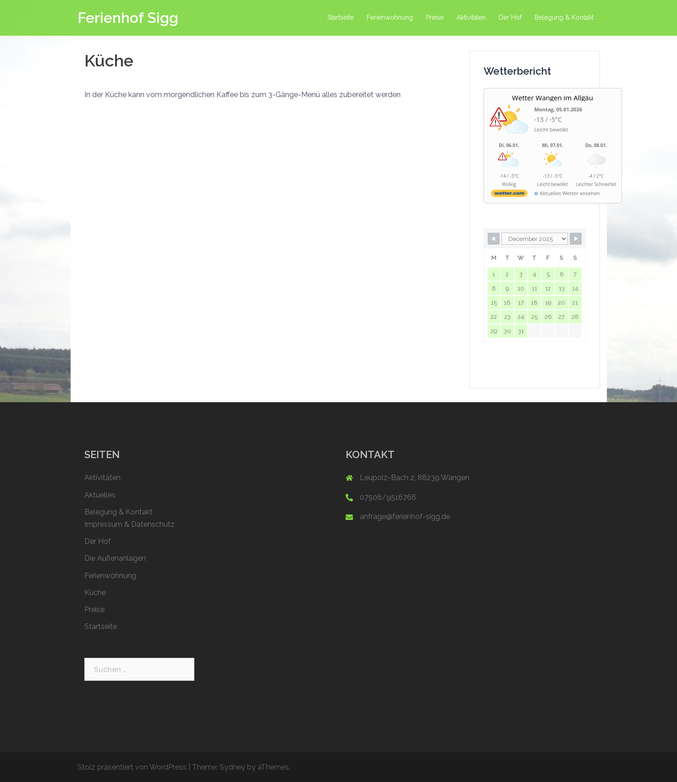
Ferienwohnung (390, 17)
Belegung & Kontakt (564, 17)
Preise (435, 17)
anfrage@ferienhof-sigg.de (405, 516)
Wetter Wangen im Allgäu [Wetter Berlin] (552, 97)
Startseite (340, 17)
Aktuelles (100, 495)
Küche (95, 592)
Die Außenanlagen (115, 558)
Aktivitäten (471, 17)
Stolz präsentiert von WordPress (132, 767)
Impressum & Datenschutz (129, 524)
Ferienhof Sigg (127, 17)
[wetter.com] (509, 194)
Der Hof (510, 17)
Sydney (232, 767)
